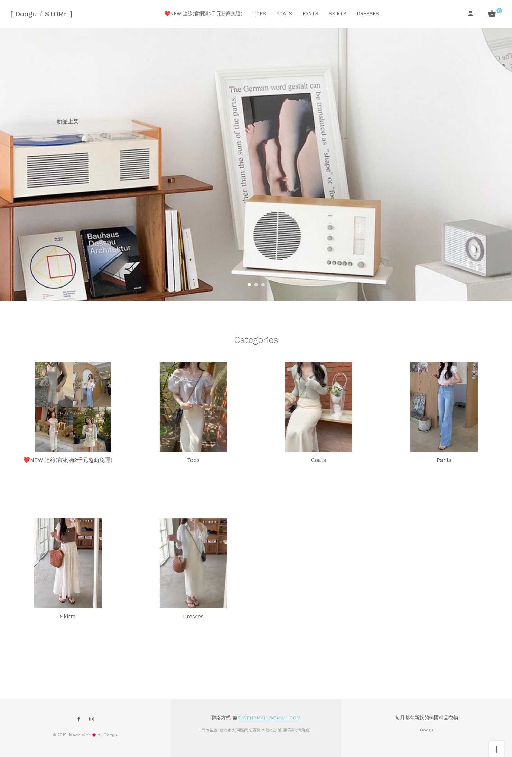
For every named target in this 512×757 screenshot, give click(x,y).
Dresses (368, 13)
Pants (310, 13)
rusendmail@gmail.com (268, 717)
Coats (284, 13)
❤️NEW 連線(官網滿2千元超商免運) (203, 13)
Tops (259, 13)
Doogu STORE (41, 14)
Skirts (337, 13)
